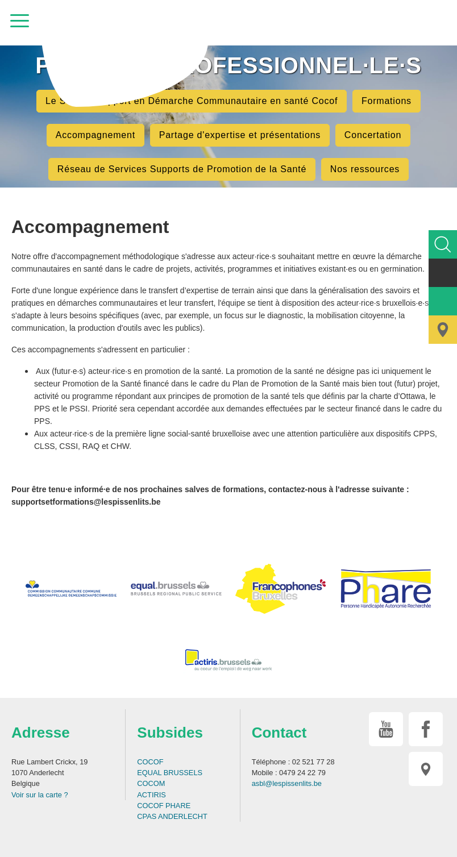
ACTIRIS (151, 795)
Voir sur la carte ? (39, 795)
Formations (387, 101)
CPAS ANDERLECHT (172, 816)
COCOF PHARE (163, 805)
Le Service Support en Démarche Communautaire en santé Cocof (191, 101)
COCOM (151, 783)
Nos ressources (365, 169)
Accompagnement (95, 135)
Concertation (372, 135)
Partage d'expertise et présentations (240, 135)
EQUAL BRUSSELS (169, 772)
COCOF (150, 762)
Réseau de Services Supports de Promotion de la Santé (181, 169)
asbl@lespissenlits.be (287, 783)
